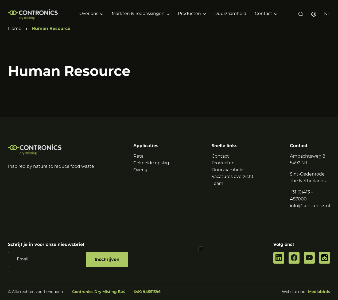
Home (14, 29)
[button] (327, 14)
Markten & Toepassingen (138, 14)
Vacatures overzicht (233, 177)
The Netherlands (308, 181)
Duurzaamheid (230, 14)
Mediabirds (319, 292)
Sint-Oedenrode (307, 174)
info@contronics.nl (310, 206)
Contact (263, 14)
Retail (139, 156)
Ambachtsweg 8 (307, 156)
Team (217, 184)
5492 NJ (298, 163)
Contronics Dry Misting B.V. (98, 292)
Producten (189, 14)
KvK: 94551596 (147, 292)
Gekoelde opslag (151, 163)
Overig (140, 170)
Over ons (88, 14)
